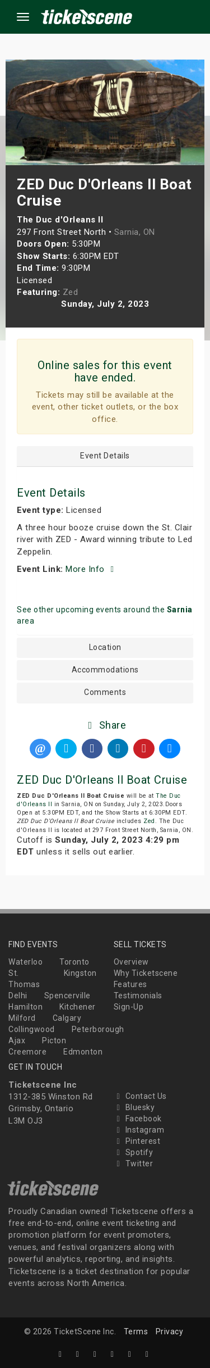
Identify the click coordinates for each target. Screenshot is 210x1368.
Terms (136, 1331)
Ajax (16, 1040)
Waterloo (25, 961)
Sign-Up (129, 1006)
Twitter (133, 1163)
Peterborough (98, 1029)
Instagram (139, 1129)
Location (105, 647)
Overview (131, 961)
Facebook (138, 1118)
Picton (54, 1040)
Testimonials (138, 995)
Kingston (80, 973)
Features (130, 984)
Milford (22, 1017)
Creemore (27, 1051)
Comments (105, 692)
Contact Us (140, 1096)
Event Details (105, 456)
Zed (149, 821)
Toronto (74, 961)
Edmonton (82, 1051)
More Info (92, 569)
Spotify (133, 1152)
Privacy (170, 1331)
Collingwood (31, 1029)
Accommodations (105, 670)
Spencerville (67, 995)
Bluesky (134, 1107)
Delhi (17, 995)
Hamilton (25, 1006)
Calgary (67, 1017)
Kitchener (77, 1006)
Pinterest (137, 1141)
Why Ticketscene (146, 973)
